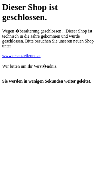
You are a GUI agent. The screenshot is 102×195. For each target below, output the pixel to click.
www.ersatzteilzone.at (21, 55)
